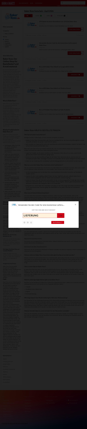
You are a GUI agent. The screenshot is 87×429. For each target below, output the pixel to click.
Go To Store (58, 222)
